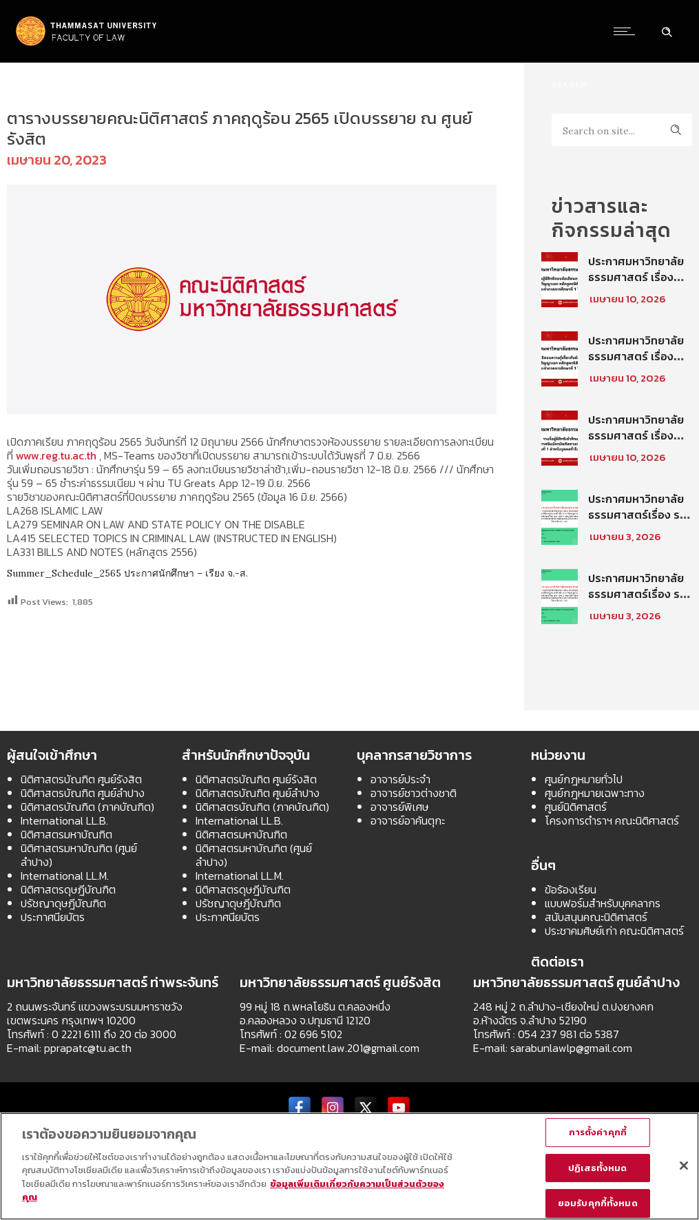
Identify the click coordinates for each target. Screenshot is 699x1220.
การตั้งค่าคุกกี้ (598, 1132)
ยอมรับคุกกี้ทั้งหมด (598, 1203)
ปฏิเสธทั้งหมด (597, 1168)
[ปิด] (684, 1165)
